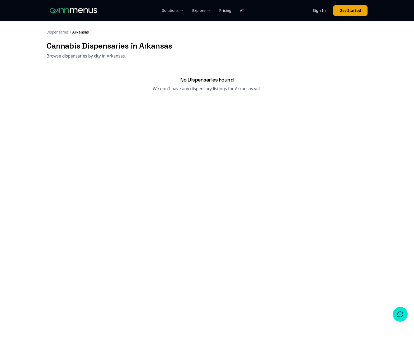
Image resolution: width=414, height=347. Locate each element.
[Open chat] (400, 314)
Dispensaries (57, 32)
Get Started (350, 10)
